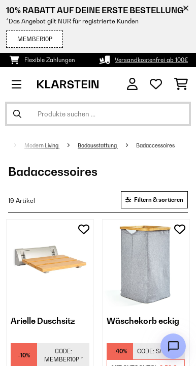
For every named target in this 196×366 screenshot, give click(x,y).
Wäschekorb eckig (143, 321)
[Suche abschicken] (17, 114)
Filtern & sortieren (154, 199)
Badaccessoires (156, 145)
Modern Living (41, 145)
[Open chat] (173, 346)
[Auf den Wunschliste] (83, 229)
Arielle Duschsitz (43, 321)
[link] (50, 263)
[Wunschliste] (156, 84)
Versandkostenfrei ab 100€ (151, 60)
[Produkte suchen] (98, 114)
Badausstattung (98, 145)
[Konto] (132, 84)
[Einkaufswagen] (181, 84)
